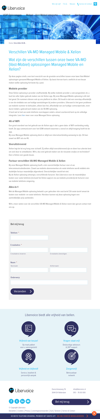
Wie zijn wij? (56, 4)
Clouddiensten (10, 20)
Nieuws (72, 4)
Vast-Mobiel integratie (47, 15)
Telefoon (15, 232)
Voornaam (14, 266)
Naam (14, 262)
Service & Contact (85, 4)
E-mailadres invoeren (18, 254)
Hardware (80, 15)
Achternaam (54, 266)
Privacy (27, 411)
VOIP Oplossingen (13, 15)
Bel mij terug (62, 402)
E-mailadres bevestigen (58, 254)
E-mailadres (16, 245)
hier (23, 115)
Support (24, 20)
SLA (51, 411)
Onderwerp (15, 277)
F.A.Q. (65, 4)
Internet (67, 15)
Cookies (20, 411)
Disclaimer (12, 411)
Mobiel (29, 15)
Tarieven (58, 411)
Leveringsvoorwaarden (40, 411)
